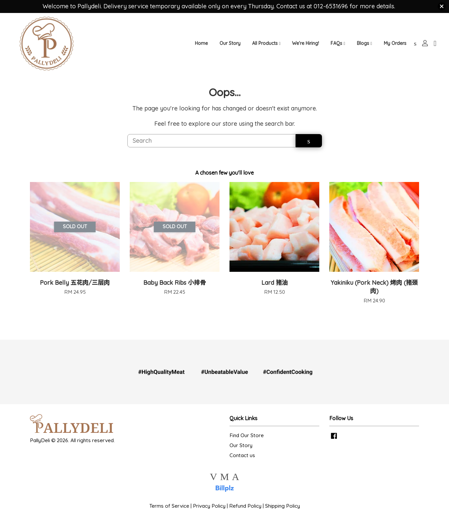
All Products (266, 46)
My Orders (395, 46)
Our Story (230, 46)
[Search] (211, 147)
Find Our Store (246, 442)
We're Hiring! (305, 46)
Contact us (242, 462)
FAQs (338, 46)
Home (201, 46)
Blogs (364, 46)
